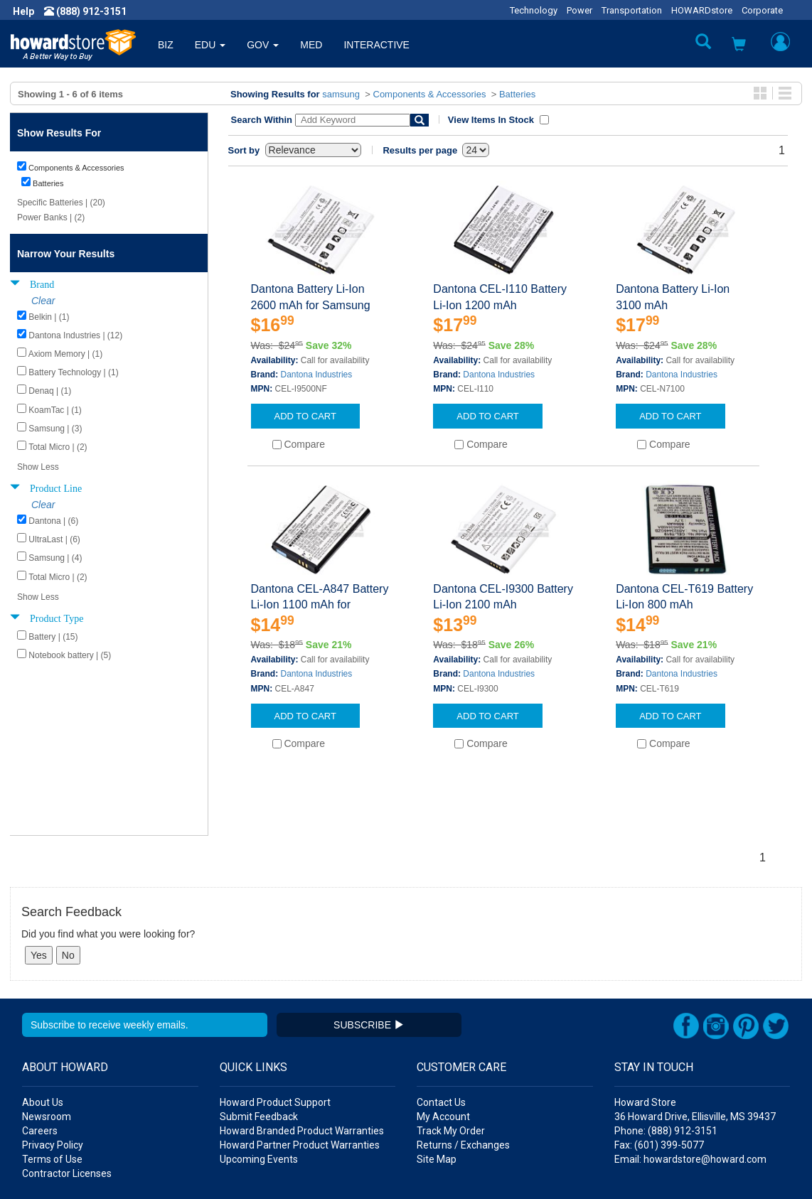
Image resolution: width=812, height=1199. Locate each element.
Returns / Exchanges (463, 1061)
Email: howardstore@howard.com (690, 1075)
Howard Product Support (275, 1018)
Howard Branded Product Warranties (302, 1047)
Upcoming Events (259, 1075)
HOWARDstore (701, 10)
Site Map (436, 1075)
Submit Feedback (259, 1032)
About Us (42, 1018)
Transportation (632, 10)
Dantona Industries (317, 375)
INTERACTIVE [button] (376, 44)
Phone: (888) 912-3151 (665, 1047)
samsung (341, 94)
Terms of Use (52, 1075)
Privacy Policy (52, 1061)
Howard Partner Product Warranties (300, 1061)
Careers (40, 1047)
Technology (533, 10)
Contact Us (441, 1018)
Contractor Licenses (67, 1089)
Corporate (762, 10)
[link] (580, 1164)
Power (579, 10)
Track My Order (451, 1047)
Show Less (38, 467)
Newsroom (46, 1032)
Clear (43, 300)
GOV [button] (263, 44)
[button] (739, 46)
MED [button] (311, 44)
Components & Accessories (429, 94)
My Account (443, 1032)
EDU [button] (210, 44)
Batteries (517, 94)
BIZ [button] (165, 44)
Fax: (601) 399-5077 (659, 1061)
